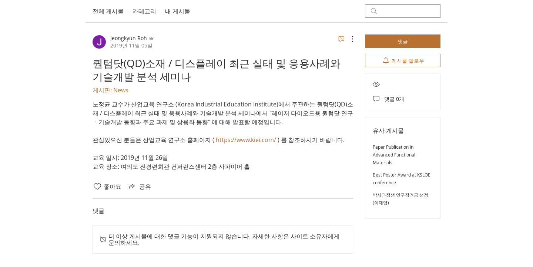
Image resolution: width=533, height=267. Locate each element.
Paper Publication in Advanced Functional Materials (394, 154)
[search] (402, 11)
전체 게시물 (108, 11)
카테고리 (144, 11)
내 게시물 (177, 11)
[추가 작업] (348, 38)
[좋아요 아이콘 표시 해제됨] (97, 186)
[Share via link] (139, 186)
